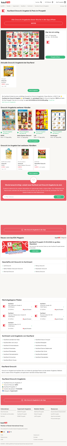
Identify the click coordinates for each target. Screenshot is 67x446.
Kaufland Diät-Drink (40, 351)
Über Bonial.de (4, 411)
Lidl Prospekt (37, 416)
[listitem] (9, 76)
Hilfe (2, 435)
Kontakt (36, 437)
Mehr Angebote (33, 90)
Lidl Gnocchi (6, 265)
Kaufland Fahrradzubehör (10, 354)
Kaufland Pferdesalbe (9, 351)
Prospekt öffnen (55, 57)
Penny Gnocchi (39, 265)
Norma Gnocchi (39, 271)
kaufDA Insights (55, 414)
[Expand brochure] (22, 45)
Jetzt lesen (35, 251)
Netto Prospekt (38, 414)
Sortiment (30, 6)
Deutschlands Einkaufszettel (58, 411)
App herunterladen (55, 416)
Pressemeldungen (55, 418)
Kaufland (23, 6)
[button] (33, 45)
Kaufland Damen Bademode (43, 348)
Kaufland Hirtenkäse (8, 348)
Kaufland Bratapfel (40, 342)
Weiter (59, 197)
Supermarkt (16, 6)
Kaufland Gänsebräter (41, 357)
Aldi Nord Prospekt (39, 411)
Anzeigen (63, 6)
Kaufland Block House (9, 360)
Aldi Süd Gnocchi (8, 271)
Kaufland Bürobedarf (40, 354)
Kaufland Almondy (40, 345)
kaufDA (2, 6)
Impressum (36, 435)
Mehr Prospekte (33, 141)
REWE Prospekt (21, 416)
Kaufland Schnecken (9, 357)
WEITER (33, 23)
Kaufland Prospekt (22, 414)
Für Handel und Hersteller (7, 414)
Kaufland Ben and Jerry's (10, 342)
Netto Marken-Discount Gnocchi (12, 268)
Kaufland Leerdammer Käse (11, 339)
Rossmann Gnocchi (40, 268)
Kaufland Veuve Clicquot (42, 339)
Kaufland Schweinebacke (10, 345)
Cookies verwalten (38, 439)
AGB (2, 439)
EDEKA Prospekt (21, 411)
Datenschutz (40, 192)
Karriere (3, 416)
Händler (9, 6)
